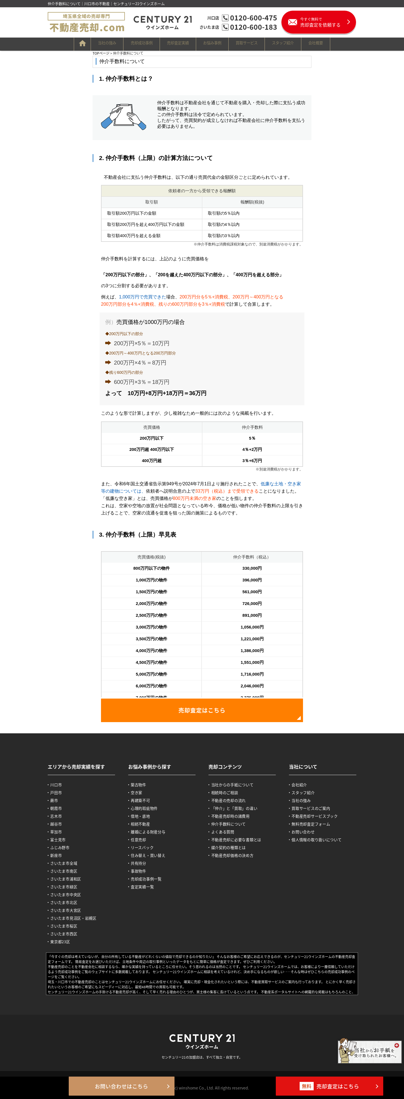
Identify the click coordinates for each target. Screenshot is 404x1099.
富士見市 (59, 839)
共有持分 (140, 863)
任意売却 (140, 839)
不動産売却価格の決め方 (235, 855)
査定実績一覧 (144, 886)
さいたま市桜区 (66, 925)
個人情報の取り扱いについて (320, 839)
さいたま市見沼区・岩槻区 (76, 918)
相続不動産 (142, 823)
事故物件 (140, 870)
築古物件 (140, 784)
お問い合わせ (305, 831)
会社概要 (339, 44)
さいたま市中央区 (68, 894)
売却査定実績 (173, 44)
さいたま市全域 (66, 863)
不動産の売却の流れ (231, 800)
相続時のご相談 (227, 792)
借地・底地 (142, 816)
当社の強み (88, 44)
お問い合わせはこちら (132, 1086)
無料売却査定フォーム (314, 823)
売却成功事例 (129, 44)
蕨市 (55, 800)
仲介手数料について (231, 823)
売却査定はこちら (202, 710)
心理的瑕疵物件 (146, 808)
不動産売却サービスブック (318, 816)
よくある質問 (224, 831)
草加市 (57, 831)
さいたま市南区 (66, 870)
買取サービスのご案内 (314, 808)
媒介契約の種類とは (231, 847)
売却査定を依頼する (328, 22)
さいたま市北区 (66, 902)
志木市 (57, 816)
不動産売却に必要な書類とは (239, 839)
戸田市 (57, 792)
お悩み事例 (214, 44)
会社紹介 (301, 784)
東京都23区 (62, 941)
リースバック (144, 847)
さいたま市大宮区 (68, 910)
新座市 (57, 855)
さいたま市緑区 (66, 886)
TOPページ (101, 53)
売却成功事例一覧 (149, 878)
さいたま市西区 (66, 933)
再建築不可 (142, 800)
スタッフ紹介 (299, 44)
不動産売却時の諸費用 (233, 816)
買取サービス (256, 44)
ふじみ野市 (61, 847)
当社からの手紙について (235, 784)
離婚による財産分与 (151, 831)
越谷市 (57, 823)
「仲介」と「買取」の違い (237, 808)
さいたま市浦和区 (68, 878)
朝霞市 (57, 808)
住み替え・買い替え (151, 855)
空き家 (138, 792)
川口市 (57, 784)
